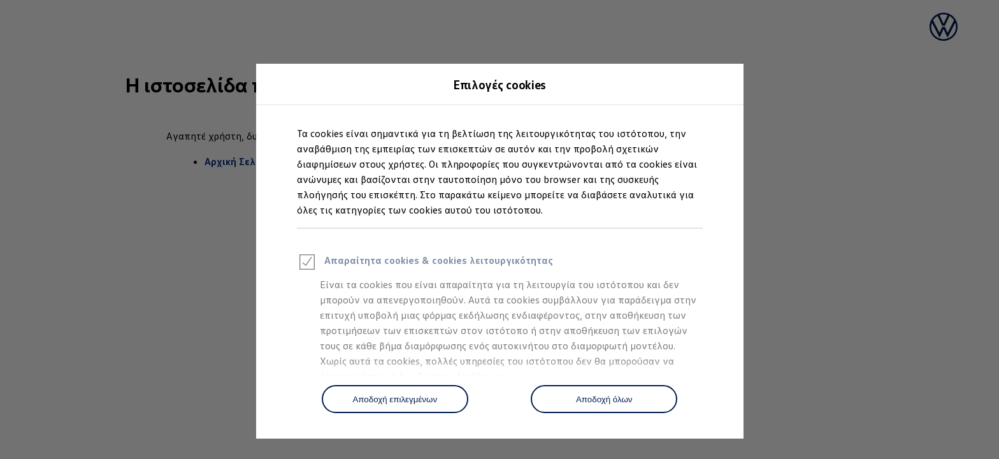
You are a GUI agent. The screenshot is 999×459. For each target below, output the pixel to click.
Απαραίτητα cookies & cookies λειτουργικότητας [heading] (425, 263)
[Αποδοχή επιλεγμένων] (395, 399)
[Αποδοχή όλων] (604, 399)
